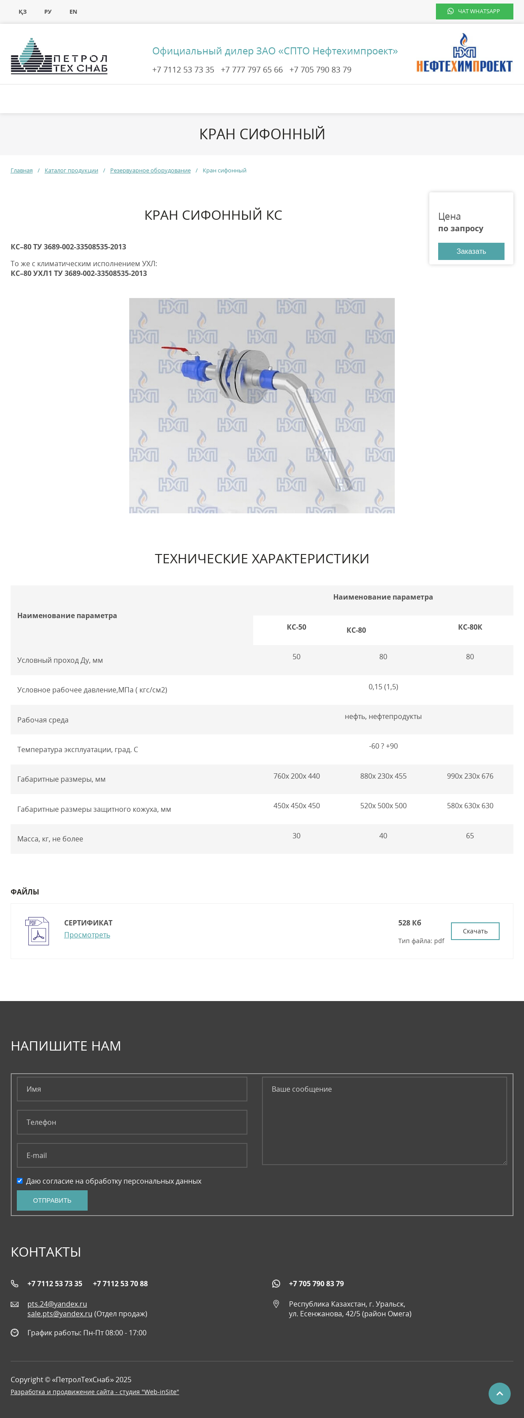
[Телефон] (132, 1122)
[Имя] (132, 1089)
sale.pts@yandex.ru (59, 1314)
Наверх (500, 1394)
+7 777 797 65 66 (252, 69)
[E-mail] (132, 1155)
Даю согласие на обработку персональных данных (109, 1181)
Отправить (52, 1200)
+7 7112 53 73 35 (183, 69)
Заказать (471, 251)
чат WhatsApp (479, 11)
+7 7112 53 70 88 (120, 1283)
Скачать (475, 931)
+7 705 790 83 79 (320, 69)
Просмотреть (87, 935)
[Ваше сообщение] (384, 1121)
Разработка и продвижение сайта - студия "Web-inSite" (95, 1391)
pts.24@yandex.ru (57, 1304)
